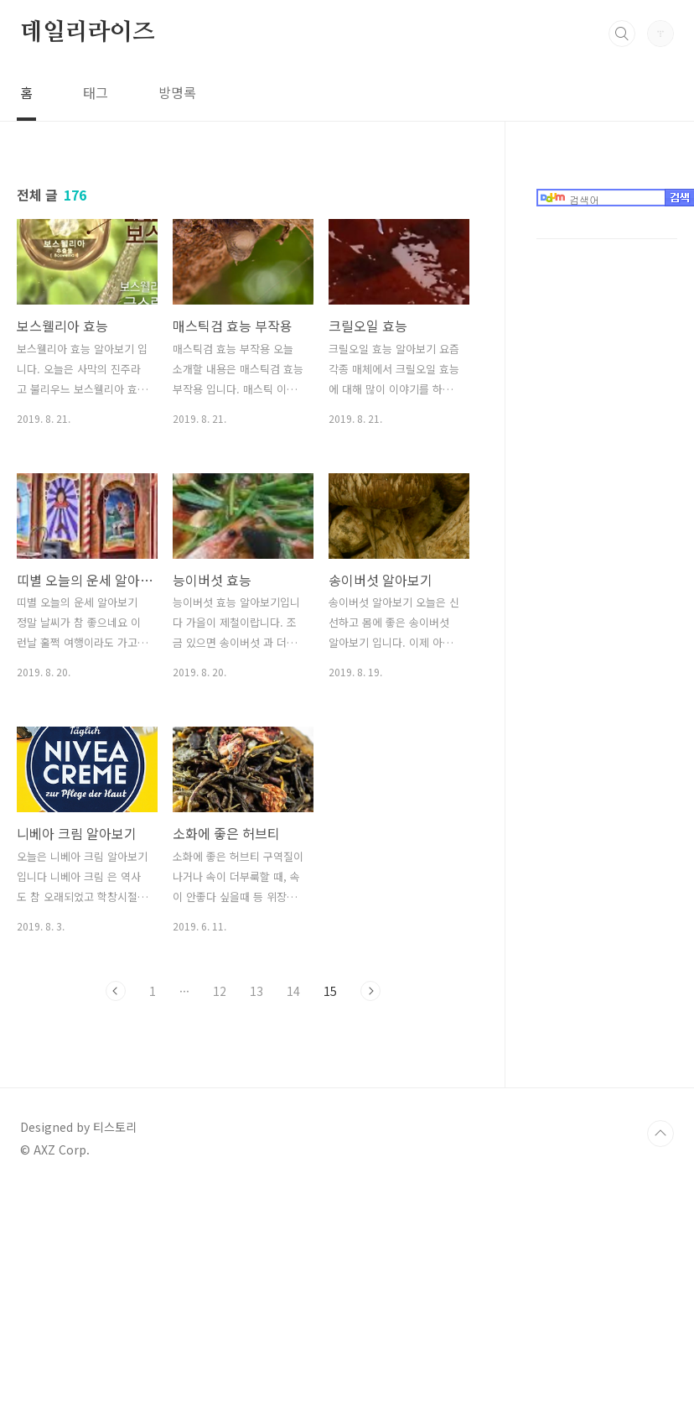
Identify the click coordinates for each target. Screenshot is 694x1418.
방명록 (177, 92)
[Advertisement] (606, 462)
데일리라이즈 (87, 32)
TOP (660, 1361)
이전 (116, 991)
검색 (621, 33)
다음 (370, 991)
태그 (95, 92)
